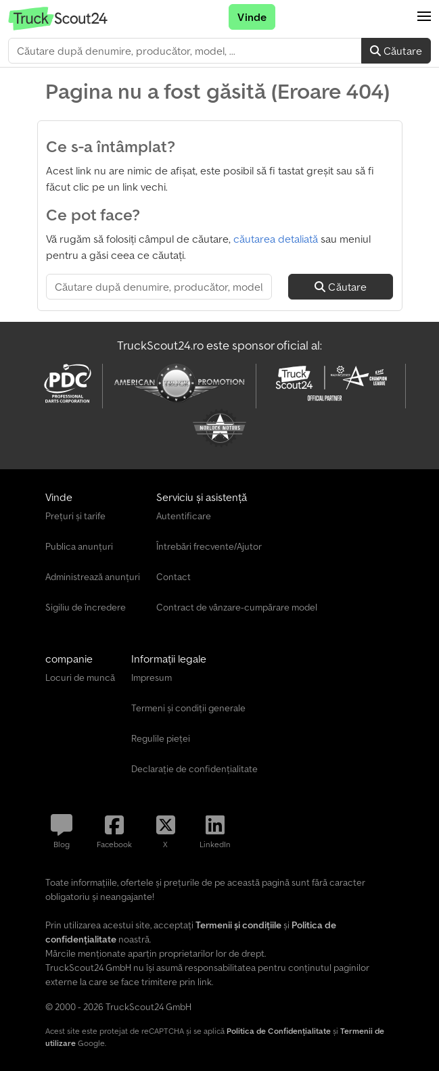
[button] (424, 17)
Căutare (396, 50)
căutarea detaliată (275, 238)
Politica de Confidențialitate (279, 1031)
